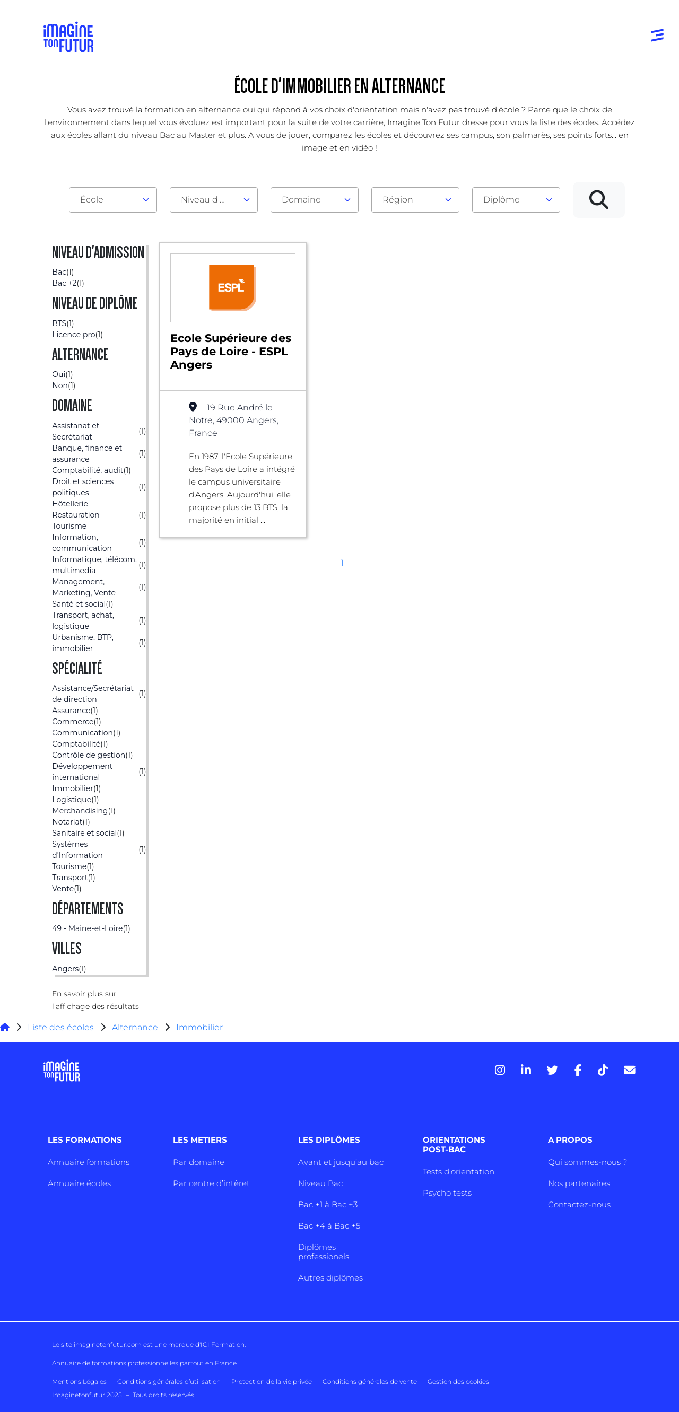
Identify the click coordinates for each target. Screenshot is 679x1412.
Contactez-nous (579, 1204)
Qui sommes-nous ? (587, 1162)
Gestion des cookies (458, 1381)
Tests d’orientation (458, 1172)
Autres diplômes (330, 1278)
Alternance (135, 1027)
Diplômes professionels (323, 1251)
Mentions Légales (79, 1381)
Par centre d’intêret (211, 1183)
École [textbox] (91, 200)
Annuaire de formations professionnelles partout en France (144, 1363)
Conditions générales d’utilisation (169, 1381)
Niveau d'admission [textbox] (209, 200)
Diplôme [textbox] (501, 200)
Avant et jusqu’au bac (341, 1162)
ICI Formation (223, 1344)
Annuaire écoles (79, 1183)
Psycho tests (447, 1193)
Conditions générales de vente (370, 1381)
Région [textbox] (397, 200)
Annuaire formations (88, 1162)
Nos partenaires (579, 1183)
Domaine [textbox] (301, 200)
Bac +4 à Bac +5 (329, 1226)
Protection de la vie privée (271, 1381)
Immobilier (199, 1027)
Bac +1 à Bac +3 (328, 1204)
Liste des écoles (61, 1027)
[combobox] (113, 200)
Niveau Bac (320, 1183)
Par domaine (198, 1162)
